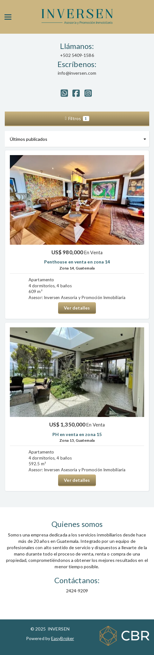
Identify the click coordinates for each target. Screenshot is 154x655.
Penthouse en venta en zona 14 (77, 261)
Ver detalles (77, 307)
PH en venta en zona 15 (77, 434)
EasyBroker (62, 638)
